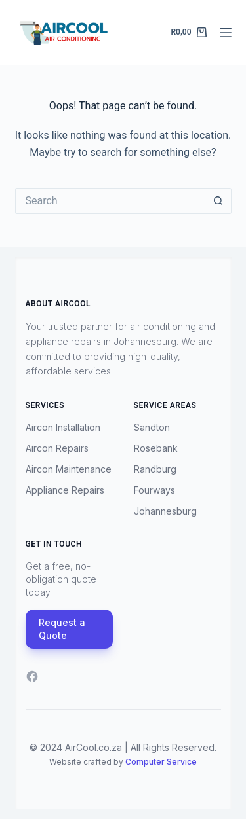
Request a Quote (62, 629)
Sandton (152, 427)
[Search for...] (110, 201)
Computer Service (161, 762)
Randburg (155, 469)
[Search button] (218, 201)
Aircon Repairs (57, 448)
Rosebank (156, 448)
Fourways (154, 490)
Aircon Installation (63, 427)
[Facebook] (32, 676)
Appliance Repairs (65, 490)
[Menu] (226, 33)
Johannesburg (165, 511)
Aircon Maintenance (69, 469)
